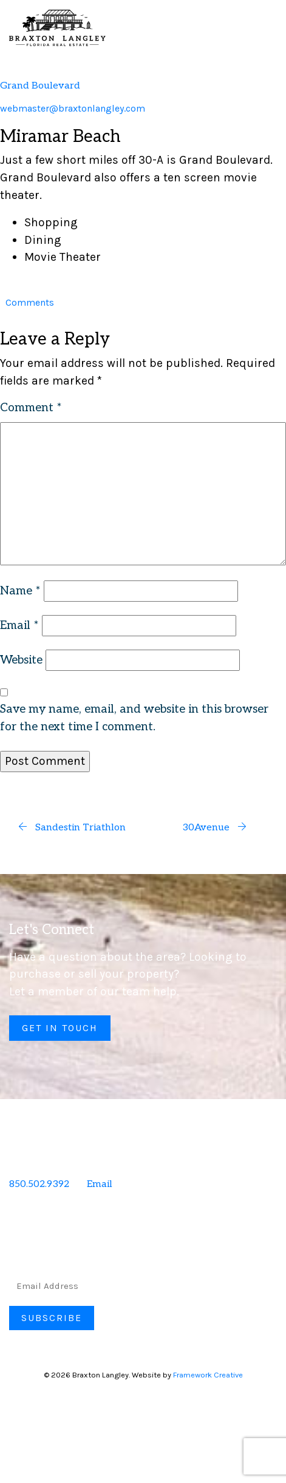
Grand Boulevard (40, 86)
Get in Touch (60, 1028)
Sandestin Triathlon (72, 827)
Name (20, 591)
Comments (29, 302)
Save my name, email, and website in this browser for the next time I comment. (134, 718)
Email (19, 626)
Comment (31, 408)
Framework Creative (208, 1374)
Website (21, 660)
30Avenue (214, 827)
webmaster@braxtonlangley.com (72, 108)
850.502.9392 (39, 1184)
